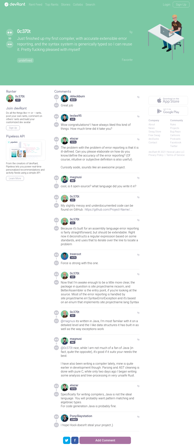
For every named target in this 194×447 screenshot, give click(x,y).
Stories (65, 4)
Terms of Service (175, 155)
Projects (174, 128)
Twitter (173, 146)
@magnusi (68, 321)
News (152, 128)
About (152, 124)
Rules (173, 124)
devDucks (154, 138)
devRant (153, 151)
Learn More (15, 178)
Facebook (175, 142)
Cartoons (175, 135)
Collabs (78, 4)
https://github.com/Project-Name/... (108, 209)
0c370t (24, 31)
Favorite (127, 60)
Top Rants (51, 4)
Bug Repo (175, 131)
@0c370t (67, 348)
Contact (153, 142)
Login (166, 4)
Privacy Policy (156, 155)
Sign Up (181, 4)
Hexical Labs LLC (175, 151)
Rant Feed (35, 4)
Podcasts (175, 138)
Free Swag (154, 135)
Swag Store (155, 131)
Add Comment (105, 440)
